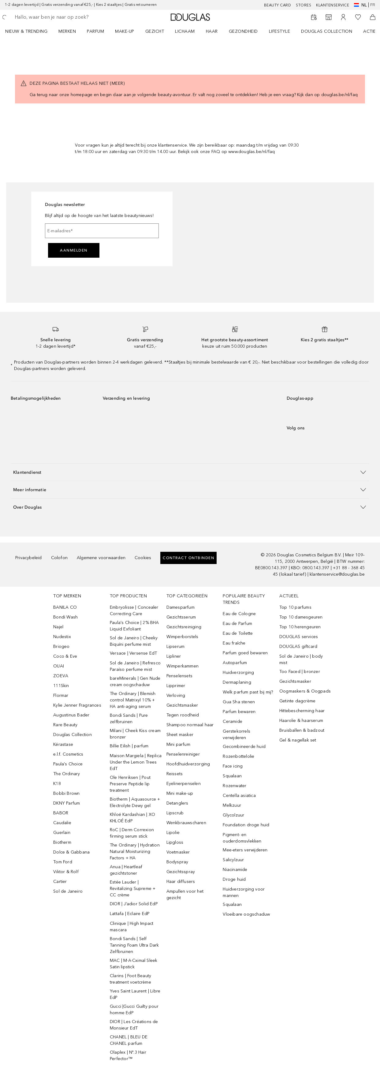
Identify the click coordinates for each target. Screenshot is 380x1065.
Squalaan (232, 776)
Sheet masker (179, 734)
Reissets (174, 773)
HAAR (212, 31)
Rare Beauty (65, 724)
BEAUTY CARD (277, 5)
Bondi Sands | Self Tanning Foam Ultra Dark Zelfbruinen (134, 945)
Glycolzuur (233, 815)
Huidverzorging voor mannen (244, 892)
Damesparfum (180, 607)
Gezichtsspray (180, 871)
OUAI (58, 666)
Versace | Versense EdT (133, 653)
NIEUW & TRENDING (26, 31)
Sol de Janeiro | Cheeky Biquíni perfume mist (134, 641)
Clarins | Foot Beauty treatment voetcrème (130, 979)
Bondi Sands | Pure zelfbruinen (129, 718)
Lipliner (173, 656)
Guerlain (61, 832)
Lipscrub (175, 813)
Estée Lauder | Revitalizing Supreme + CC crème (132, 889)
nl (360, 4)
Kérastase (63, 744)
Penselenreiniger (183, 754)
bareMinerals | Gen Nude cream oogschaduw (135, 681)
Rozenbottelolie (238, 756)
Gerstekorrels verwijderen (236, 734)
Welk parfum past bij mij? (248, 692)
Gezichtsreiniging (183, 627)
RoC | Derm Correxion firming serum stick (132, 833)
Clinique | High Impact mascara (131, 926)
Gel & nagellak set (297, 740)
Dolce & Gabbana (71, 852)
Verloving (175, 695)
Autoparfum (235, 662)
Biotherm (62, 842)
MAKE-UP (124, 31)
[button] (190, 472)
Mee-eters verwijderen (245, 850)
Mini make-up (179, 793)
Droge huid (234, 879)
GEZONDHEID (243, 31)
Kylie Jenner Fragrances (77, 705)
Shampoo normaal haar (190, 724)
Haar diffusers (180, 881)
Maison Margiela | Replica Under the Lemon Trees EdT (136, 762)
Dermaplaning (237, 682)
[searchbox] (58, 17)
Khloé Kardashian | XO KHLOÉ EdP (132, 818)
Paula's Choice (68, 764)
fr (372, 5)
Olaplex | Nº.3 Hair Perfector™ (128, 1055)
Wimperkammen (182, 666)
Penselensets (179, 675)
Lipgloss (175, 842)
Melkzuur (232, 805)
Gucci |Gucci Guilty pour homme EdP (134, 1009)
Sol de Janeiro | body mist (301, 659)
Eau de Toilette (238, 633)
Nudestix (62, 636)
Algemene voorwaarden (101, 557)
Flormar (60, 695)
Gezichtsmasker (182, 705)
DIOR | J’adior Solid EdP (134, 903)
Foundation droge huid (246, 825)
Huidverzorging (238, 672)
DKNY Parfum (66, 803)
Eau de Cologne (239, 613)
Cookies (143, 557)
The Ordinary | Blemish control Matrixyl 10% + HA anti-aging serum (132, 700)
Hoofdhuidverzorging (188, 764)
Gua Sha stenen (239, 701)
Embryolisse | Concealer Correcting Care (134, 610)
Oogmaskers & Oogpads (305, 691)
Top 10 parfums (295, 607)
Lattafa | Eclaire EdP (130, 913)
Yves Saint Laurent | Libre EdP (135, 994)
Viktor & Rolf (66, 871)
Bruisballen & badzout (301, 730)
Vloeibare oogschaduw (246, 914)
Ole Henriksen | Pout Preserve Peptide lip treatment (130, 784)
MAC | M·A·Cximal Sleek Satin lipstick (133, 964)
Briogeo (61, 646)
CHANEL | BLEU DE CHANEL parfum (128, 1040)
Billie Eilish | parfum (129, 746)
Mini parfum (178, 744)
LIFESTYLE (279, 31)
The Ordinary (66, 773)
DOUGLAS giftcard (298, 646)
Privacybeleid (28, 557)
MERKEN (67, 31)
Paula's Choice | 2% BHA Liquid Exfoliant (134, 626)
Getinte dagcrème (297, 701)
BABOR (60, 813)
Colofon (59, 557)
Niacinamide (235, 869)
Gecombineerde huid (244, 746)
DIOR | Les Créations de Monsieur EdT (134, 1025)
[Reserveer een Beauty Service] (314, 17)
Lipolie (173, 832)
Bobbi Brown (66, 793)
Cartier (60, 881)
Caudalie (62, 822)
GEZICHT (154, 31)
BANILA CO (65, 607)
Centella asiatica (239, 795)
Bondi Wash (65, 617)
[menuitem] (30, 31)
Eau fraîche (234, 643)
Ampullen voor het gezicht (184, 894)
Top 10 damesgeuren (301, 617)
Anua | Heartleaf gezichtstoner (126, 870)
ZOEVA (60, 675)
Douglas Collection (72, 734)
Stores (303, 5)
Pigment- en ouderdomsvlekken (242, 838)
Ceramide (232, 721)
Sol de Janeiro (68, 891)
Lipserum (175, 646)
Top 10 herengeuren (300, 627)
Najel (58, 627)
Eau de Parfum (237, 623)
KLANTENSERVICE (332, 5)
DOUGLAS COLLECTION (326, 31)
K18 (57, 783)
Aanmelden (74, 250)
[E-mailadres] (102, 230)
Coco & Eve (65, 656)
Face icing (233, 766)
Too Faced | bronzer (299, 671)
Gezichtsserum (181, 617)
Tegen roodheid (182, 715)
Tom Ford (62, 862)
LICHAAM (185, 31)
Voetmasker (178, 852)
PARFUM (95, 31)
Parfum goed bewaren (245, 653)
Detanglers (177, 803)
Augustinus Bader (71, 715)
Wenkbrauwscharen (186, 822)
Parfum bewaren (239, 711)
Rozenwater (234, 785)
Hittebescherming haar (302, 710)
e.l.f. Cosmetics (68, 754)
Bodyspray (177, 862)
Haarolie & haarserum (301, 720)
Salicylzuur (233, 859)
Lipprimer (175, 685)
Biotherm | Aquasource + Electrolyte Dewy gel (135, 802)
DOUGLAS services (298, 636)
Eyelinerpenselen (183, 783)
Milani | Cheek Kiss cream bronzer (135, 734)
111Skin (61, 685)
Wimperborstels (182, 636)
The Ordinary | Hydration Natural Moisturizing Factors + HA (135, 852)
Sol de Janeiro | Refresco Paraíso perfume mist (135, 666)
